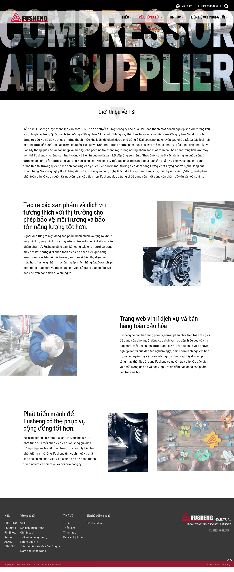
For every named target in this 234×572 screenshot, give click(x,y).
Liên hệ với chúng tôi (209, 17)
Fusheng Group (209, 6)
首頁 (107, 26)
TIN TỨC (176, 17)
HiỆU (127, 17)
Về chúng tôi (150, 17)
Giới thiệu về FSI (121, 26)
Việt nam (185, 6)
